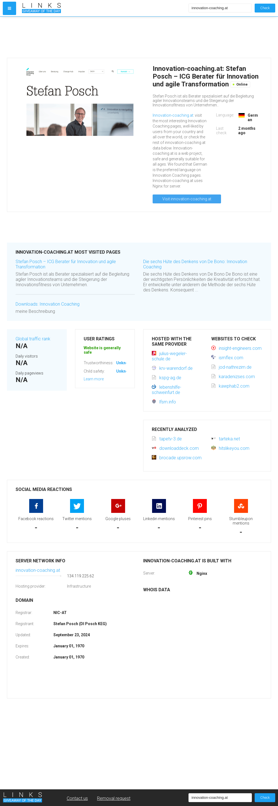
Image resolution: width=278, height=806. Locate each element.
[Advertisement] (104, 37)
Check (265, 8)
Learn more (94, 379)
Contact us (77, 798)
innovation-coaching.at (38, 570)
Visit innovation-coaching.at (186, 199)
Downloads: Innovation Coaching (48, 304)
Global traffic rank (33, 338)
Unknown (124, 363)
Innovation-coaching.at (173, 115)
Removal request (113, 798)
